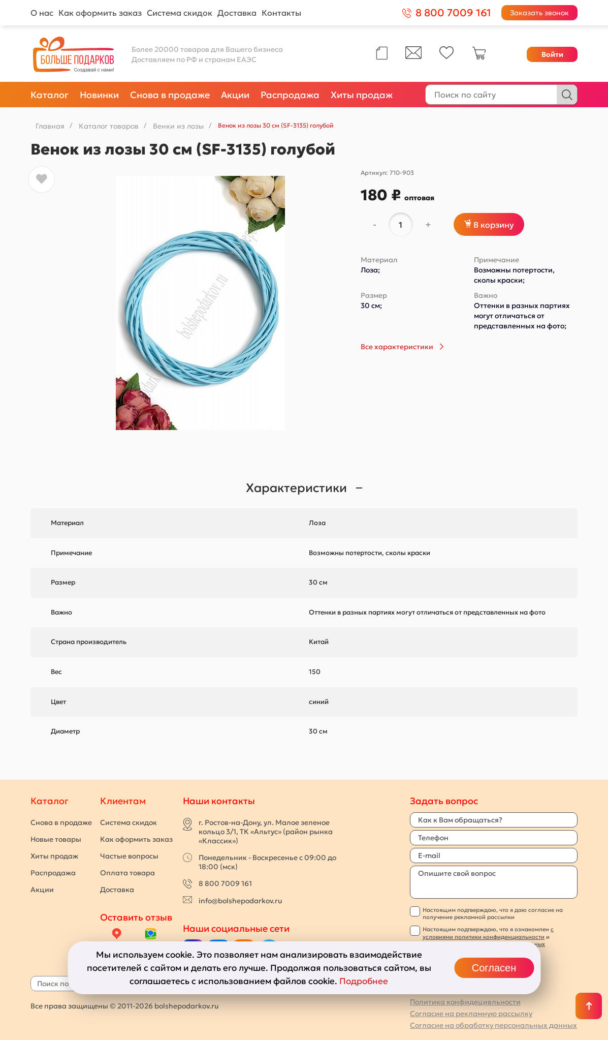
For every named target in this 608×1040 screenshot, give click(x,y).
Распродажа (290, 95)
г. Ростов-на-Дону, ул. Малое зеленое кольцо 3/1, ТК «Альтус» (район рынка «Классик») (266, 831)
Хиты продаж (362, 95)
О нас (41, 13)
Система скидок (179, 13)
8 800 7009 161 (225, 883)
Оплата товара (127, 872)
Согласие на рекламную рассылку (471, 1013)
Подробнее (363, 981)
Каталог (49, 95)
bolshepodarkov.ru (186, 1006)
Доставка (237, 13)
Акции (235, 95)
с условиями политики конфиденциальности (488, 933)
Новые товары (55, 839)
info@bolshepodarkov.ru (240, 900)
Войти (552, 54)
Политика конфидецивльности (465, 1001)
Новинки (99, 95)
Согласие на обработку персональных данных (493, 1025)
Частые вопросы (129, 856)
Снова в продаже (170, 95)
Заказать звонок (539, 12)
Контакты (281, 13)
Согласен (494, 967)
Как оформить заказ (100, 13)
